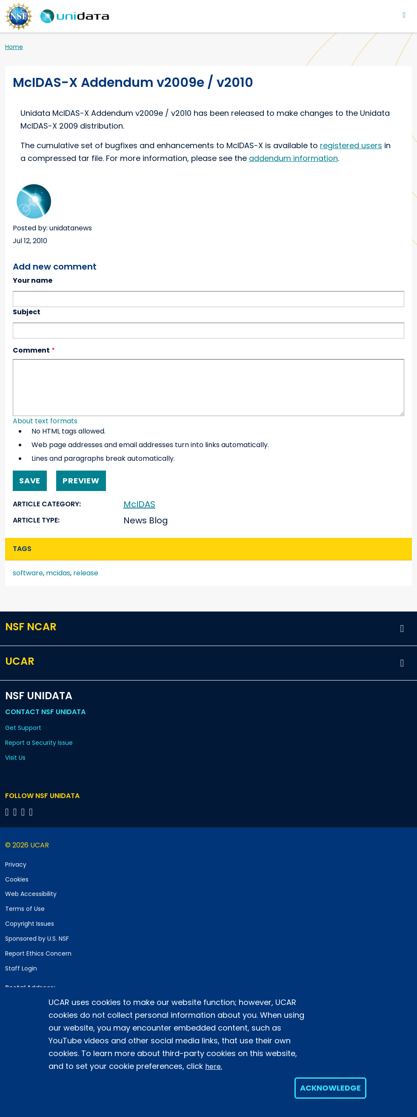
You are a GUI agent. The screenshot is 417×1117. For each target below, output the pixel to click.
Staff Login (21, 968)
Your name (32, 280)
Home (14, 47)
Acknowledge (330, 1088)
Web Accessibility (31, 894)
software (28, 573)
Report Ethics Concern (38, 953)
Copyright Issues (29, 923)
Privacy (15, 864)
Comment (31, 350)
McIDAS (139, 504)
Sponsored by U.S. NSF (37, 938)
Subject (26, 312)
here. (213, 1066)
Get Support (23, 728)
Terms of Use (25, 909)
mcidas (58, 573)
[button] (402, 628)
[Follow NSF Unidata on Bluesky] (8, 812)
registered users (351, 145)
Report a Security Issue (39, 742)
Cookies (17, 879)
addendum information (293, 158)
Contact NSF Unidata (45, 712)
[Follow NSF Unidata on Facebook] (32, 812)
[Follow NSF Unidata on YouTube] (16, 812)
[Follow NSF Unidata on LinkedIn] (24, 812)
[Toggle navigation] (404, 14)
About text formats (45, 421)
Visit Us (15, 757)
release (85, 573)
